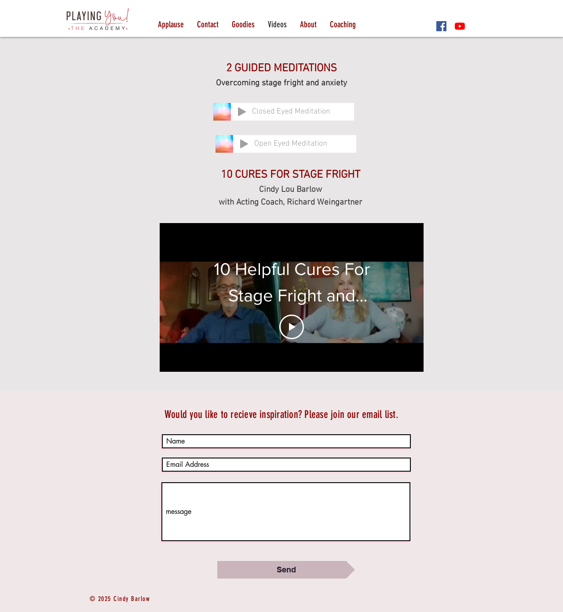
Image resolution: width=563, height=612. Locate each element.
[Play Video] (291, 327)
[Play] (242, 111)
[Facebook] (441, 26)
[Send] (286, 570)
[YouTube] (460, 26)
